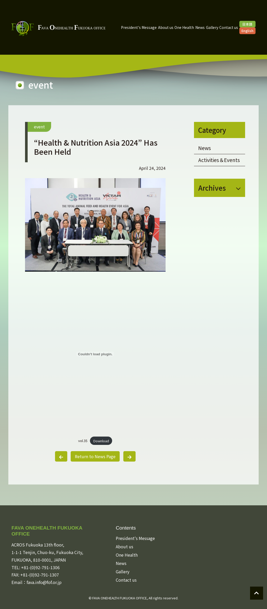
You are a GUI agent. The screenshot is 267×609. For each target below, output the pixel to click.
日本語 (247, 24)
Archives (212, 187)
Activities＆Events (219, 160)
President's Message (139, 27)
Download (101, 440)
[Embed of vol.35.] (95, 354)
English (247, 30)
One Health (184, 27)
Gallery (212, 27)
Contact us (228, 27)
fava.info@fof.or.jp (44, 582)
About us (165, 27)
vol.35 (82, 440)
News (200, 27)
